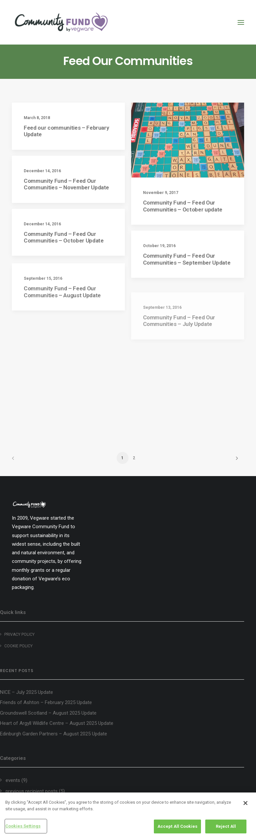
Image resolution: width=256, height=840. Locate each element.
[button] (241, 22)
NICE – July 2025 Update (26, 692)
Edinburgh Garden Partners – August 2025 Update (53, 734)
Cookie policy (18, 646)
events (13, 780)
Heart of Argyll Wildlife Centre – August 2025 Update (56, 723)
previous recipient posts (32, 791)
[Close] (245, 803)
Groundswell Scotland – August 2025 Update (48, 713)
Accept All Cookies (177, 826)
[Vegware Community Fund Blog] (61, 22)
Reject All (226, 826)
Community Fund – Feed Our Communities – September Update (187, 261)
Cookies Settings (23, 826)
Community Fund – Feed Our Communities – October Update (63, 237)
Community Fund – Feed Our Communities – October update (182, 205)
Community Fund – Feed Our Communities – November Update (66, 184)
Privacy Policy (19, 634)
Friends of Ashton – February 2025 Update (46, 702)
